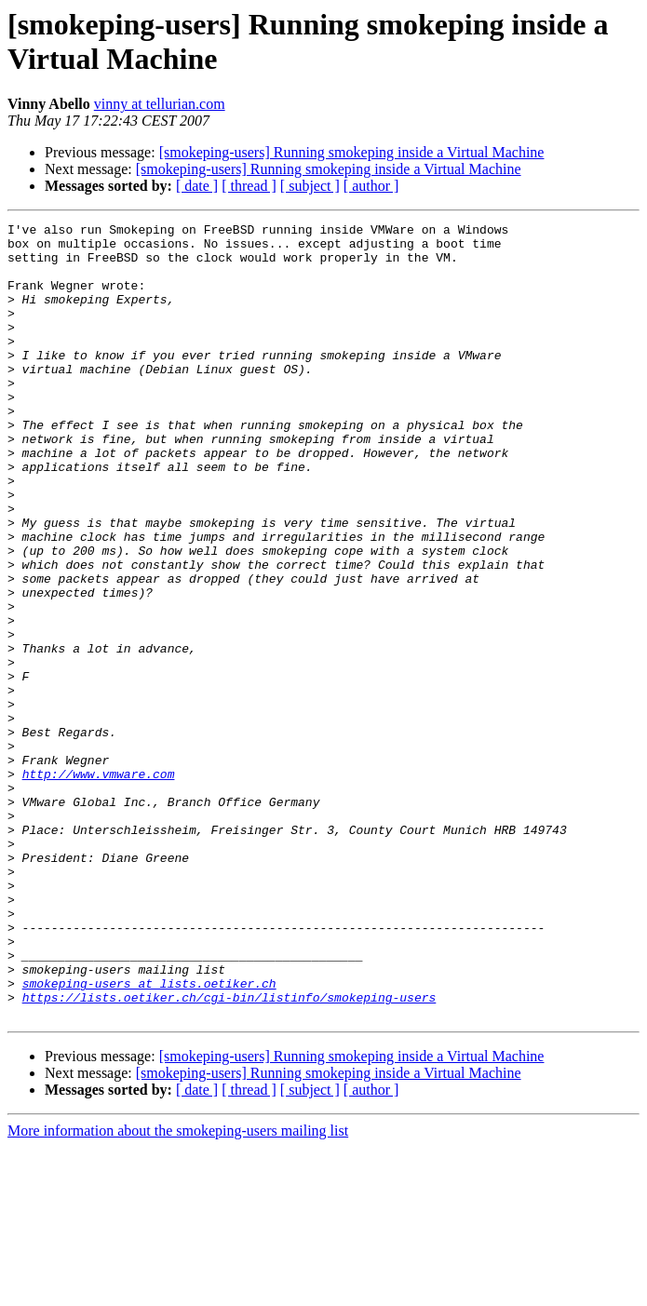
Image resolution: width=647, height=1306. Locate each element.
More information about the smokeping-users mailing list (177, 1290)
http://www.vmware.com (98, 885)
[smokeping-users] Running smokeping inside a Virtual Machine (352, 152)
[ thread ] (249, 186)
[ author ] (371, 186)
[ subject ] (310, 186)
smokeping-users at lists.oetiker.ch (149, 1136)
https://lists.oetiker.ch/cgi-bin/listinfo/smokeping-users (229, 1153)
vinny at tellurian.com (159, 104)
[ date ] (197, 186)
